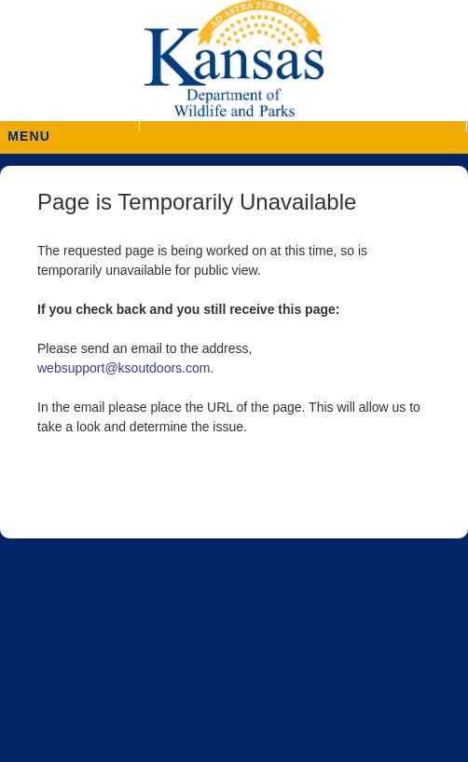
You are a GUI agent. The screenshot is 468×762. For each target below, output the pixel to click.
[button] (302, 126)
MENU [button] (28, 129)
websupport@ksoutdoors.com (123, 368)
